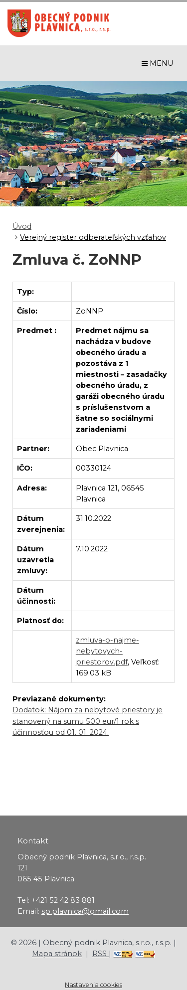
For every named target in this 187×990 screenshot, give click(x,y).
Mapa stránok (57, 953)
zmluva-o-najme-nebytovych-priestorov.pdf (107, 651)
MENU (158, 63)
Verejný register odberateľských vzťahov (93, 237)
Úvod (21, 226)
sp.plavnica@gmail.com (85, 911)
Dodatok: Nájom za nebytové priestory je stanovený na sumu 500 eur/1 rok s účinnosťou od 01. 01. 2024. (87, 720)
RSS (100, 953)
